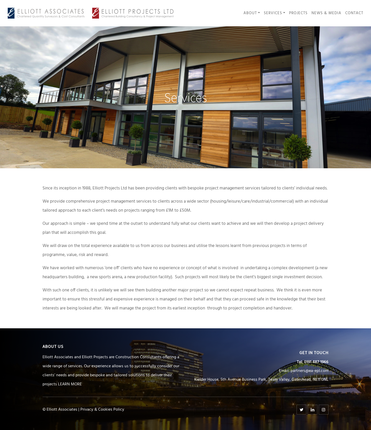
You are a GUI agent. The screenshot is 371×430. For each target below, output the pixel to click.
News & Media (326, 13)
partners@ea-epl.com (309, 371)
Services (273, 13)
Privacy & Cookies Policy (102, 409)
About (250, 13)
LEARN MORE (70, 384)
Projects (298, 13)
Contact (354, 13)
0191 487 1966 (316, 362)
